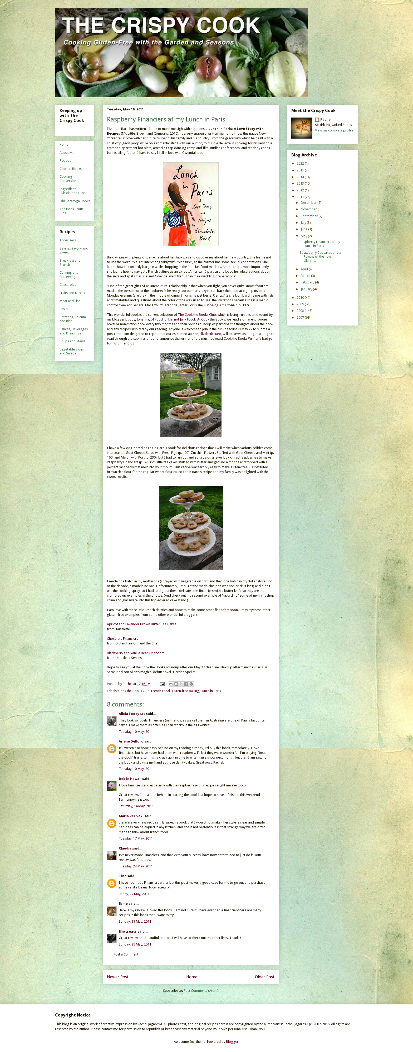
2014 (301, 177)
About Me (67, 153)
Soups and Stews (72, 341)
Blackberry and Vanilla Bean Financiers (135, 653)
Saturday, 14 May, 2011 (136, 806)
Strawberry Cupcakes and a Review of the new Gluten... (320, 257)
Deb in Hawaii (130, 779)
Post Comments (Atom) (201, 991)
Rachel (326, 119)
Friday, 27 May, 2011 (134, 894)
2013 (301, 183)
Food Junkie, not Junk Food (175, 319)
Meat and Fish (70, 301)
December (309, 203)
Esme (123, 904)
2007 (301, 317)
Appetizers (68, 240)
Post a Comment (126, 954)
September (309, 216)
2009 (301, 304)
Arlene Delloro (131, 741)
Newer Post (118, 976)
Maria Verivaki (131, 816)
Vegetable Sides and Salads (72, 351)
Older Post (264, 976)
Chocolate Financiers (122, 639)
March (306, 276)
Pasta (64, 309)
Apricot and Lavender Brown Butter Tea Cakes (141, 624)
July (304, 223)
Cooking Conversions (69, 179)
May (304, 236)
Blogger (232, 1042)
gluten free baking (185, 691)
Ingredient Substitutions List (72, 191)
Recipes (65, 160)
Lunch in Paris (211, 691)
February (308, 282)
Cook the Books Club (134, 691)
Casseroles (68, 285)
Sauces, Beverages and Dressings (74, 331)
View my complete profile (334, 130)
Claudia (125, 848)
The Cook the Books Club (197, 315)
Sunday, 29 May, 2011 (135, 921)
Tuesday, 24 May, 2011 (136, 866)
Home (191, 976)
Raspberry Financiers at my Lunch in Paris (320, 244)
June (304, 229)
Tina (122, 876)
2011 (301, 197)
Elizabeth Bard (210, 334)
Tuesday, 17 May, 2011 (136, 838)
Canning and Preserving (69, 275)
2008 (301, 311)
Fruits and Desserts (74, 293)
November (309, 209)
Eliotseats (128, 931)
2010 (301, 297)
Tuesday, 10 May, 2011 (136, 732)
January (307, 289)
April (305, 269)
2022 (301, 163)
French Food (160, 691)
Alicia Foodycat (132, 714)
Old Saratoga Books (75, 201)
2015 (301, 170)
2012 (301, 190)
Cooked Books (71, 169)
